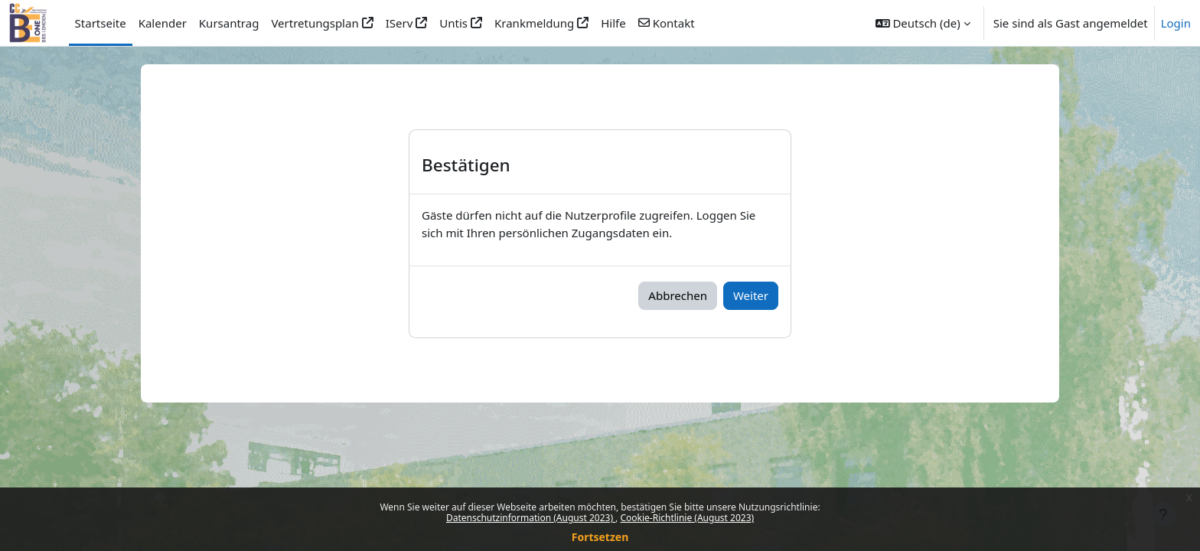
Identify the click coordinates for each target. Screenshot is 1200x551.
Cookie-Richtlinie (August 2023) (687, 517)
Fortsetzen (600, 537)
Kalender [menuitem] (163, 23)
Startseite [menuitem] (100, 23)
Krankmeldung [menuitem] (534, 23)
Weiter (750, 295)
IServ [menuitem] (399, 23)
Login (1176, 23)
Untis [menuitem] (453, 23)
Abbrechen (677, 295)
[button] (923, 23)
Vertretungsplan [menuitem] (314, 23)
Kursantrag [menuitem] (229, 23)
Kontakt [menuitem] (674, 23)
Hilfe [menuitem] (613, 23)
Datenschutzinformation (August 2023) (530, 517)
